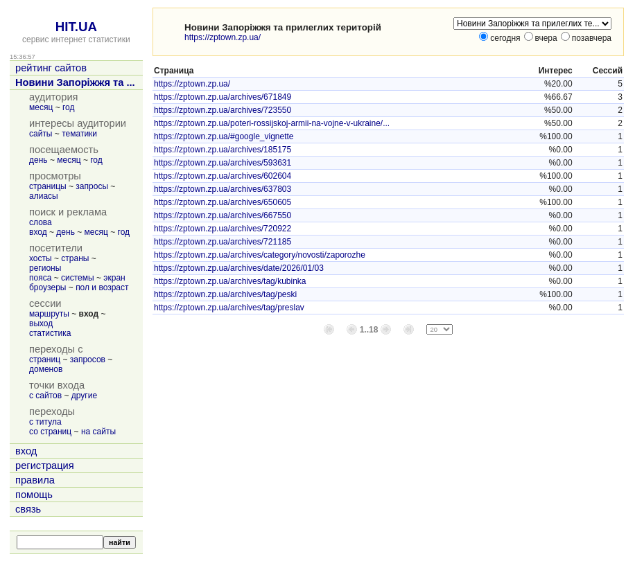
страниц (44, 359)
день (38, 160)
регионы (45, 268)
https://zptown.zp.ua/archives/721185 (222, 242)
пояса (40, 278)
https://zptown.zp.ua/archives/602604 (222, 176)
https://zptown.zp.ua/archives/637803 (222, 189)
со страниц (50, 431)
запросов (87, 359)
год (68, 107)
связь (28, 509)
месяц (41, 107)
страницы (48, 186)
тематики (79, 134)
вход (38, 232)
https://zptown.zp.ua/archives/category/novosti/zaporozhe (259, 255)
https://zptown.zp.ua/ (222, 37)
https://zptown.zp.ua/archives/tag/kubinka (230, 281)
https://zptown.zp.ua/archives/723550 (222, 110)
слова (40, 222)
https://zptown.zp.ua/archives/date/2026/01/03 (239, 268)
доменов (45, 369)
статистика (50, 333)
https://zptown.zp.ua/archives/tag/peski (225, 294)
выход (41, 323)
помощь (34, 494)
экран (114, 278)
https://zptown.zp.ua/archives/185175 (222, 149)
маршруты (49, 314)
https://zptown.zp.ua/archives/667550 (222, 215)
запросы (92, 186)
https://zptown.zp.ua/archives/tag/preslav (229, 307)
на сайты (98, 431)
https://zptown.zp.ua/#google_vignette (223, 136)
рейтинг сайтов (51, 67)
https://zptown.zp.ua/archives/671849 (222, 97)
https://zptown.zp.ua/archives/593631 (222, 163)
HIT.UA (76, 26)
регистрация (44, 465)
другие (84, 395)
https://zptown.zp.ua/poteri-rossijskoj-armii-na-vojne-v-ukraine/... (272, 123)
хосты (40, 258)
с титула (45, 422)
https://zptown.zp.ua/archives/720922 (222, 228)
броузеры (47, 287)
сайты (41, 134)
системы (77, 278)
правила (35, 480)
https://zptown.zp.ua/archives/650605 (222, 202)
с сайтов (45, 395)
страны (75, 258)
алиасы (43, 196)
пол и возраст (102, 287)
